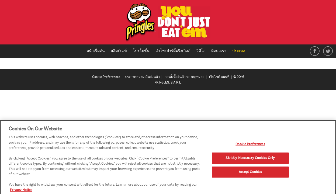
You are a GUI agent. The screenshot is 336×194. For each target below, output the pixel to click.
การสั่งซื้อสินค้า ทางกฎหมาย (184, 77)
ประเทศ (240, 51)
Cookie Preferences (106, 77)
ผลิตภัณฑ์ (119, 50)
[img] (168, 23)
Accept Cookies (250, 173)
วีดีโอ (200, 50)
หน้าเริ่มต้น (95, 50)
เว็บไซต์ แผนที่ (219, 77)
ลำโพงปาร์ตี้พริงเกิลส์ (172, 50)
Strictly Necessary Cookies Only (250, 159)
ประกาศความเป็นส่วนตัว (142, 77)
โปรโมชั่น (141, 50)
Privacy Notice (21, 191)
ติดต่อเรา (218, 50)
